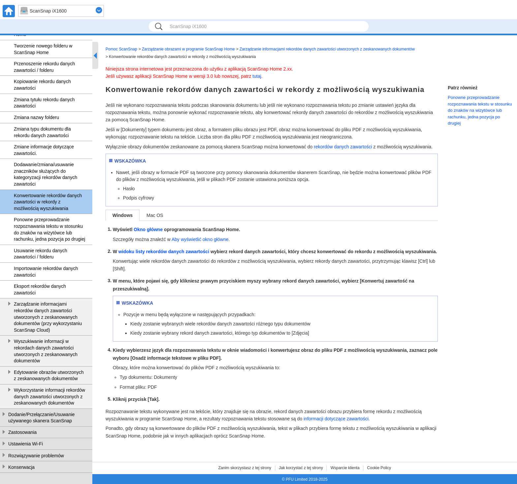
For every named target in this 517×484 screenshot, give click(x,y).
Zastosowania (22, 432)
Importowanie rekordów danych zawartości (46, 272)
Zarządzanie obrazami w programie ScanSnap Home (188, 49)
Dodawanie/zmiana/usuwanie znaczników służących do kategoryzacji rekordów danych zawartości (45, 174)
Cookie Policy (379, 468)
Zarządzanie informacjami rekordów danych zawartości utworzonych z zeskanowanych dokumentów (327, 49)
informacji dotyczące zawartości (336, 418)
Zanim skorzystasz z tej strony (244, 468)
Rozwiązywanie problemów (36, 455)
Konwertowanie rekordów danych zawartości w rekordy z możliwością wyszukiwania (48, 202)
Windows (122, 215)
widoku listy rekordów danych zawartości (163, 251)
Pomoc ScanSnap (121, 49)
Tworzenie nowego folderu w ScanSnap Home (43, 49)
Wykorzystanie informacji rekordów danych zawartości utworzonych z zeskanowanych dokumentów (49, 396)
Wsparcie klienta (344, 468)
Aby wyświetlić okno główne (199, 239)
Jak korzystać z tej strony (301, 468)
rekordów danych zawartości (343, 146)
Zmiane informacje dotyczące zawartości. (44, 150)
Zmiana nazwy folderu (36, 117)
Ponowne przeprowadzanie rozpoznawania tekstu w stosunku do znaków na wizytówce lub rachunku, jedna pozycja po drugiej (49, 229)
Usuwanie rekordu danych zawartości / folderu (40, 254)
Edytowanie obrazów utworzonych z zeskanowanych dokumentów (49, 375)
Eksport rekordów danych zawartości (40, 289)
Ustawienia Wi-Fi (25, 443)
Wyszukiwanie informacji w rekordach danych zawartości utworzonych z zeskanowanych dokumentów (45, 351)
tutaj (257, 76)
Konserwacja (21, 467)
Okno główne (148, 229)
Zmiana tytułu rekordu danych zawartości (44, 103)
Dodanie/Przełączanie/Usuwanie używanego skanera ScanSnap (41, 418)
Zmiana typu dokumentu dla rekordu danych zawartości (42, 132)
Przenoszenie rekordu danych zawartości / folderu (44, 67)
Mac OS (154, 215)
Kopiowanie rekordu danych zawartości (42, 85)
